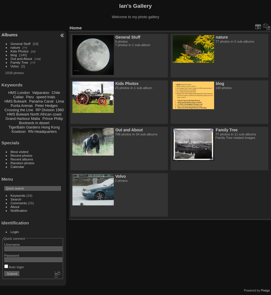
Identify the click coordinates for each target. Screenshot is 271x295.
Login (15, 232)
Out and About (21, 58)
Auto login (14, 267)
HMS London (19, 92)
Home (76, 27)
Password (11, 255)
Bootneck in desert (34, 123)
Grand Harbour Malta (22, 118)
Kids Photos (20, 51)
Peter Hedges (46, 105)
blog (14, 55)
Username (12, 244)
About (15, 207)
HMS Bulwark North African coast (34, 114)
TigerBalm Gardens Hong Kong (34, 127)
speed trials (45, 97)
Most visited (19, 152)
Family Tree (19, 62)
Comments (19, 203)
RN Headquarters (42, 131)
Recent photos (21, 155)
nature (15, 47)
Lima (60, 101)
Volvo (15, 66)
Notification (19, 210)
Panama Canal (41, 101)
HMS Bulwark (15, 101)
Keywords (18, 195)
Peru (30, 97)
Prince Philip (53, 118)
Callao (18, 97)
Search (16, 199)
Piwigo (265, 290)
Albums (9, 34)
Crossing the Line (19, 110)
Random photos (22, 163)
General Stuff (20, 44)
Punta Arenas (22, 105)
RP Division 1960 (50, 110)
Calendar (17, 167)
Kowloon (18, 131)
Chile (56, 92)
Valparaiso (40, 92)
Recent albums (22, 159)
